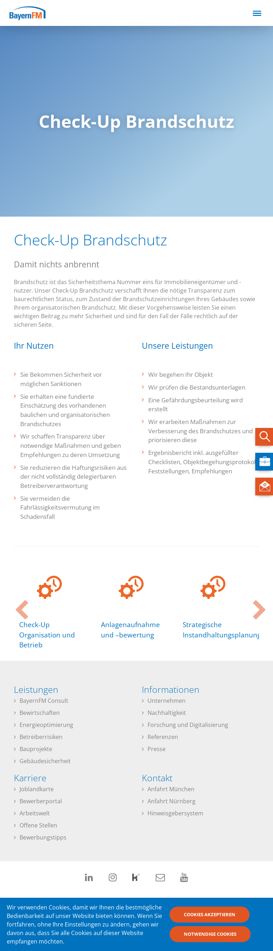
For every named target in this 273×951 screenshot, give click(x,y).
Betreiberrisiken (41, 737)
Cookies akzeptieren (209, 916)
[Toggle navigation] (257, 13)
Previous (17, 603)
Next (255, 603)
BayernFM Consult (44, 701)
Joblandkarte (37, 789)
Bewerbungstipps (43, 837)
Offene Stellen (38, 825)
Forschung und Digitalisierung (188, 725)
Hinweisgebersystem (175, 813)
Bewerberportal (41, 801)
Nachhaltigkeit (167, 713)
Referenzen (163, 737)
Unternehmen (167, 701)
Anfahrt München (171, 789)
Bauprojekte (36, 749)
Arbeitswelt (35, 813)
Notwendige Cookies (210, 936)
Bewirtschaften (40, 713)
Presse (157, 749)
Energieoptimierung (46, 725)
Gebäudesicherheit (45, 761)
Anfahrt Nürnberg (172, 801)
